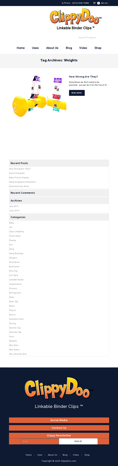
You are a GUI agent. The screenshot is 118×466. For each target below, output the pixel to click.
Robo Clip (13, 301)
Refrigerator (15, 293)
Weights (13, 341)
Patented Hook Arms (19, 186)
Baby (11, 223)
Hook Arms (14, 262)
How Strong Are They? (83, 76)
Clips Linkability (16, 231)
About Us (52, 48)
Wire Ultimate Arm (18, 354)
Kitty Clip (13, 271)
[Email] (40, 441)
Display (12, 240)
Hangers (13, 258)
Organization (15, 284)
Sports (12, 315)
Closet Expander (17, 173)
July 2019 (14, 206)
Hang (11, 249)
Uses (35, 48)
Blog (69, 48)
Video (83, 48)
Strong (12, 323)
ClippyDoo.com (68, 461)
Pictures (13, 288)
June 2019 (14, 211)
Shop (98, 48)
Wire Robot (14, 350)
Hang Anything (16, 253)
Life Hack (13, 275)
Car (11, 227)
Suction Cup (15, 328)
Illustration (14, 266)
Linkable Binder (16, 280)
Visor (11, 336)
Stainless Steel (16, 319)
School (12, 310)
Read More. (76, 93)
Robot (12, 306)
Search (106, 38)
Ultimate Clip (15, 332)
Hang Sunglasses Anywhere (22, 182)
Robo (11, 297)
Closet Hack (15, 236)
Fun (11, 245)
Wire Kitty (13, 345)
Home (21, 48)
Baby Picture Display (19, 177)
